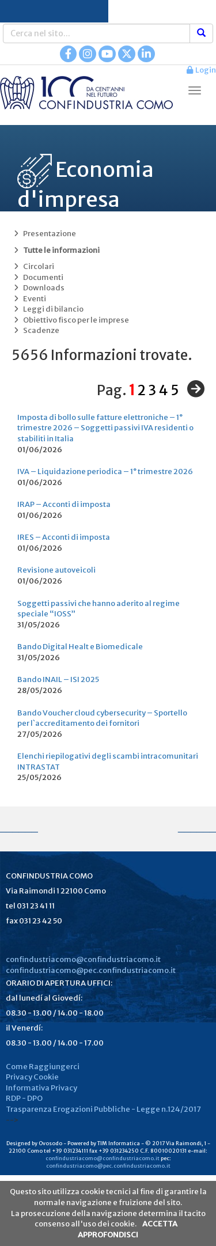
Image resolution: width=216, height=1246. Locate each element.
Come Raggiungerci (42, 1066)
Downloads (38, 288)
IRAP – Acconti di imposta (64, 504)
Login (201, 70)
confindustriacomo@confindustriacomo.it (83, 959)
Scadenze (35, 330)
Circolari (33, 266)
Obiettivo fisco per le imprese (70, 320)
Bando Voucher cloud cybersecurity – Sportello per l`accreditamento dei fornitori (102, 718)
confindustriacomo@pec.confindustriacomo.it (91, 970)
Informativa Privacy (41, 1088)
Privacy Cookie (32, 1077)
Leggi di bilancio (48, 309)
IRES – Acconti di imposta (63, 537)
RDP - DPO (24, 1098)
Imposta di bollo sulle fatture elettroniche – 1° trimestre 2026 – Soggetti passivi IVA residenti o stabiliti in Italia (105, 428)
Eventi (29, 299)
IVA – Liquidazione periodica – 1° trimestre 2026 (105, 471)
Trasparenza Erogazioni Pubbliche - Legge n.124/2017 (103, 1109)
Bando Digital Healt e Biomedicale (80, 647)
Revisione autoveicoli (56, 570)
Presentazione (44, 233)
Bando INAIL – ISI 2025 (58, 679)
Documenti (37, 277)
